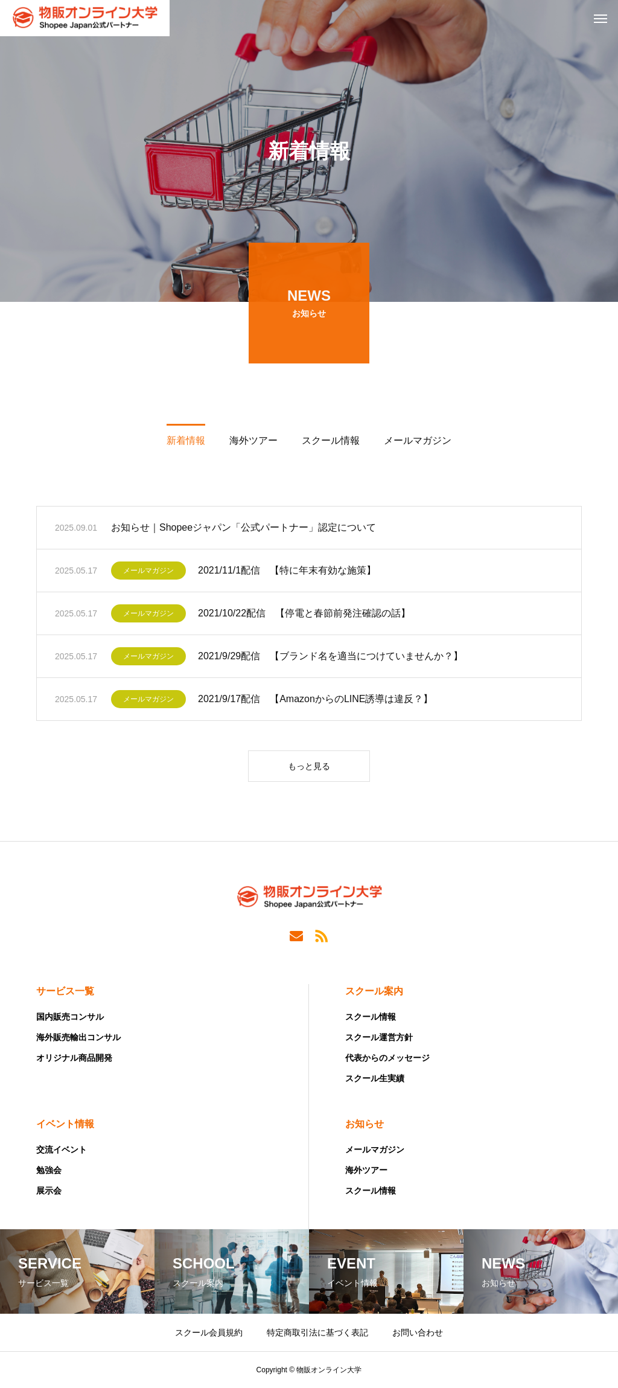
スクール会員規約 (209, 1332)
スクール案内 (374, 991)
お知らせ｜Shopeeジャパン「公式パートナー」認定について (243, 530)
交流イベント (61, 1149)
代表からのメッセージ (387, 1058)
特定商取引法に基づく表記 (317, 1332)
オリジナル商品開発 (74, 1058)
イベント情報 (65, 1124)
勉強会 (49, 1170)
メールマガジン (148, 573)
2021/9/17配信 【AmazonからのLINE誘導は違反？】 (315, 702)
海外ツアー (366, 1170)
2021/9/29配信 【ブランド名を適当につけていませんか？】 (330, 659)
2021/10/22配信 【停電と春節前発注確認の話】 (304, 616)
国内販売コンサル (70, 1017)
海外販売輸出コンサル (78, 1037)
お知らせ (364, 1124)
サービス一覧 (65, 991)
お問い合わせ (417, 1332)
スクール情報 (370, 1017)
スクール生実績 (374, 1078)
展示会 (49, 1190)
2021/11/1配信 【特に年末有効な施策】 (287, 573)
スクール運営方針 (379, 1037)
